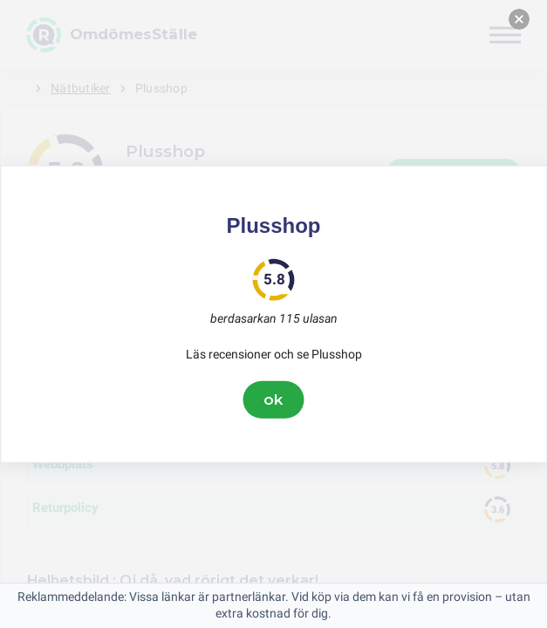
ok (273, 399)
